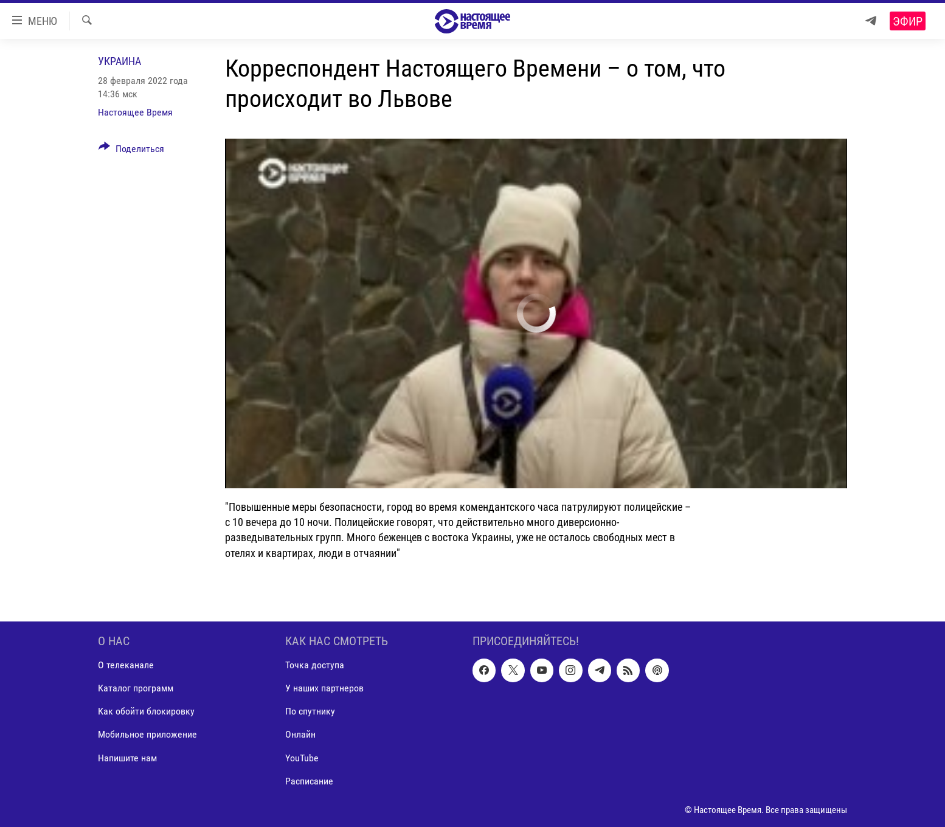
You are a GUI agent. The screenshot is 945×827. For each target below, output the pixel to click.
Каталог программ (135, 688)
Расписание (309, 780)
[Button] (131, 151)
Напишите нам (127, 757)
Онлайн (300, 734)
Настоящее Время (135, 112)
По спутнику (310, 711)
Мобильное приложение (147, 734)
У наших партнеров (324, 688)
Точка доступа (314, 665)
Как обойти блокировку (146, 711)
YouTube (302, 757)
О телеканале (126, 665)
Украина (119, 61)
